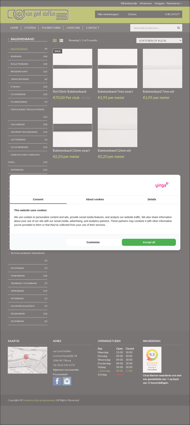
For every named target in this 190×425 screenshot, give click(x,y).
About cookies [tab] (95, 199)
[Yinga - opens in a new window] (162, 185)
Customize (93, 242)
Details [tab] (152, 199)
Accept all (149, 242)
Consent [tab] (38, 199)
